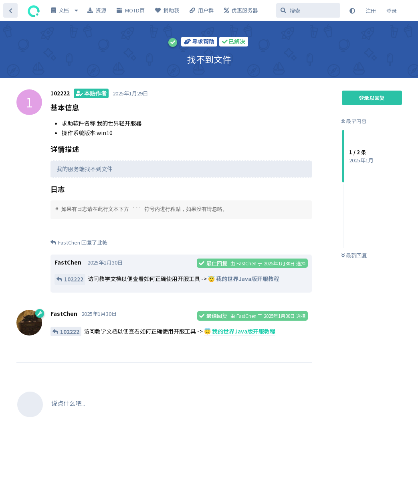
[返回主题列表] (10, 10)
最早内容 (354, 121)
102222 (73, 279)
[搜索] (308, 10)
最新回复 (354, 255)
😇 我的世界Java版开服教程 (243, 279)
